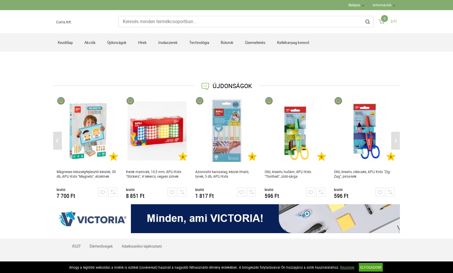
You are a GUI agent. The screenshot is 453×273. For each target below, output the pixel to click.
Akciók (90, 42)
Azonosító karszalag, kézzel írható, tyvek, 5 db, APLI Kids (222, 174)
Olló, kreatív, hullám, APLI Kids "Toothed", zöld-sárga (288, 174)
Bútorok (227, 42)
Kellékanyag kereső (293, 42)
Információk (382, 5)
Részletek (347, 267)
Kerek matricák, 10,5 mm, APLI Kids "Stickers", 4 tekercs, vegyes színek (153, 174)
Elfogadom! (370, 267)
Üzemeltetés (255, 42)
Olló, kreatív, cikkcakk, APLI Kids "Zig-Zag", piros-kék (362, 174)
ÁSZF (76, 246)
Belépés (354, 5)
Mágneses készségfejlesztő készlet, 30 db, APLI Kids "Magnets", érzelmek (86, 174)
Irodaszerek (168, 42)
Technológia (199, 42)
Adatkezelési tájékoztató (142, 246)
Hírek (142, 42)
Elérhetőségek (101, 246)
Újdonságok (117, 42)
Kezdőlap (65, 42)
